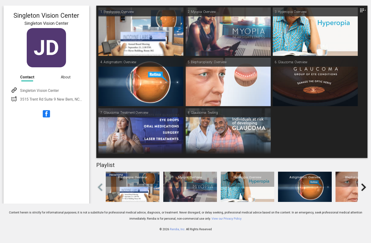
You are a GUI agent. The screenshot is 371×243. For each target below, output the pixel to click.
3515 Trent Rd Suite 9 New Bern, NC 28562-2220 (60, 99)
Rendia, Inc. (177, 229)
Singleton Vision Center (39, 90)
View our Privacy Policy (227, 218)
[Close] (363, 10)
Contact (27, 77)
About (66, 77)
